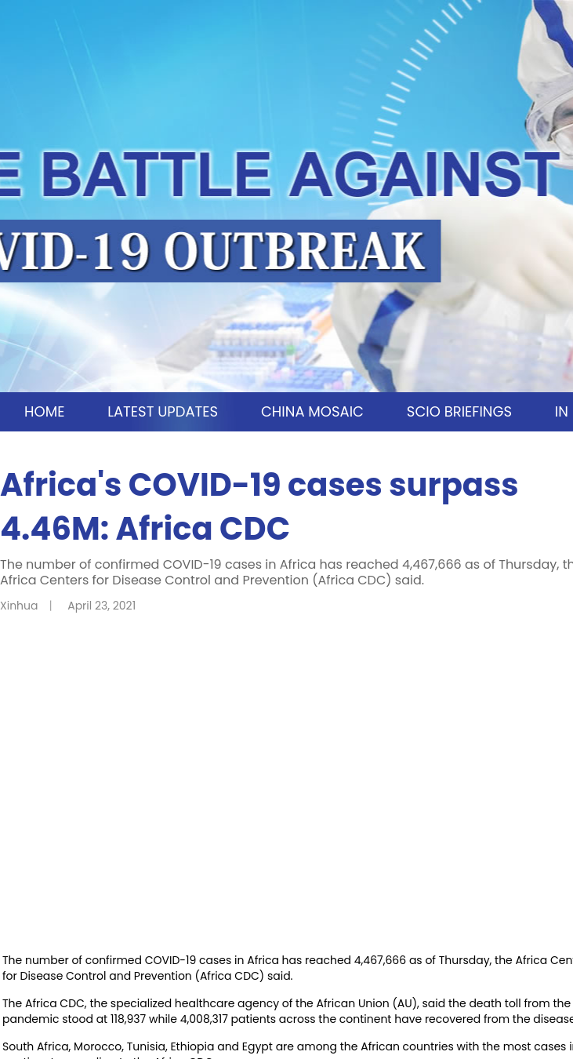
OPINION (240, 450)
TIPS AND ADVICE (369, 450)
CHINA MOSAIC (312, 411)
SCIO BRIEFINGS (459, 411)
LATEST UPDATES (162, 411)
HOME (44, 411)
